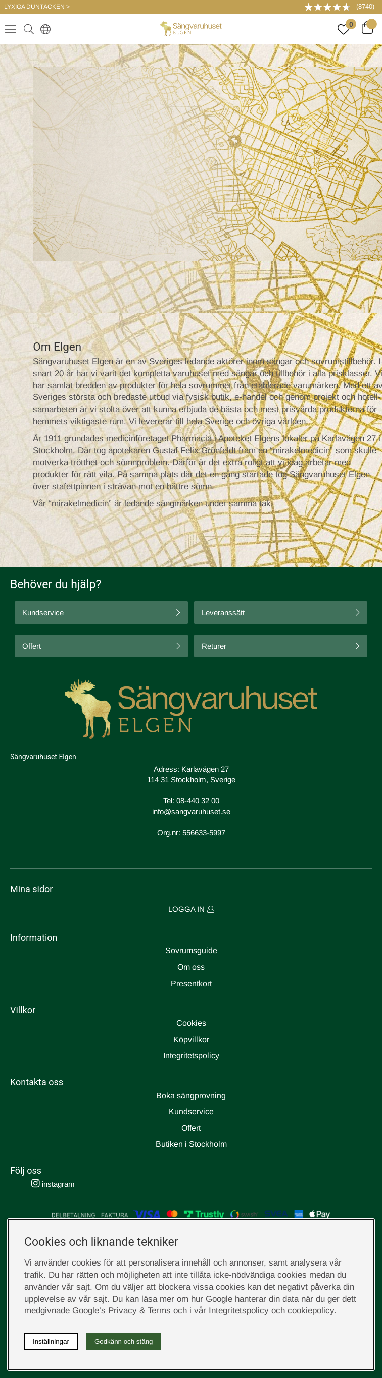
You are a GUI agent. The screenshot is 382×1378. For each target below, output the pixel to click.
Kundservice (43, 612)
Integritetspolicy (191, 1055)
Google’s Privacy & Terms (121, 1310)
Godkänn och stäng (123, 1341)
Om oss (191, 967)
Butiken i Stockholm (191, 1144)
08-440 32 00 (197, 800)
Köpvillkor (191, 1039)
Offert (31, 646)
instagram (53, 1184)
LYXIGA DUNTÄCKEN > (37, 6)
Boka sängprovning (191, 1095)
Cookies (191, 1023)
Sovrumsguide (191, 950)
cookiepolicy (311, 1310)
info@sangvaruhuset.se (191, 811)
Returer (214, 646)
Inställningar (51, 1341)
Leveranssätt (223, 612)
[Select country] (43, 29)
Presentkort (191, 983)
